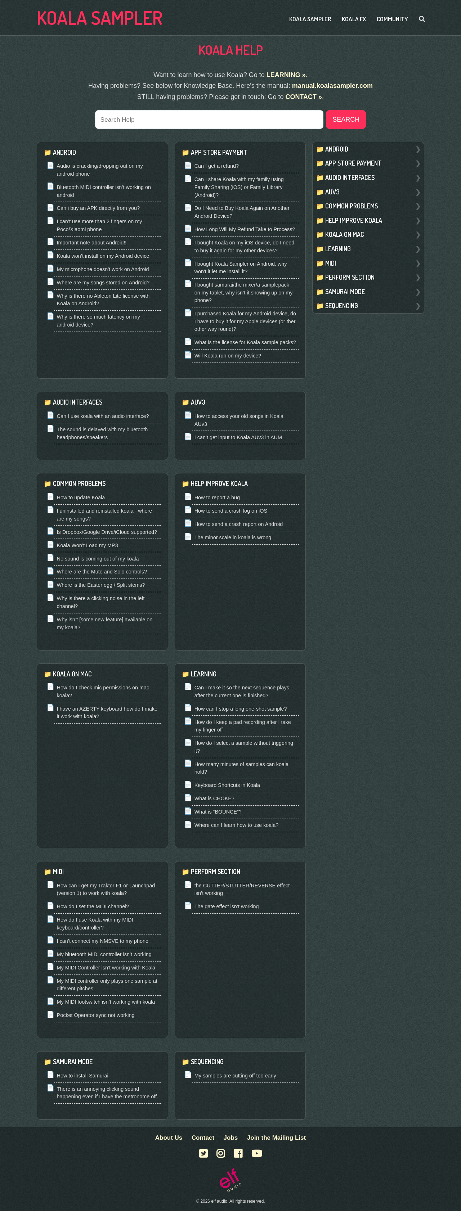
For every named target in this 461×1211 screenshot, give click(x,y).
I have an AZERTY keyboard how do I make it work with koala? (107, 713)
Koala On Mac (72, 674)
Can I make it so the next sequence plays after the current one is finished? (241, 692)
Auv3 (198, 403)
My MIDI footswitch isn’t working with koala (106, 1002)
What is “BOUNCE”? (218, 812)
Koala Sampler (99, 17)
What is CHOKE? (214, 799)
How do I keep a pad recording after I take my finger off (242, 726)
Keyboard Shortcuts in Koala (227, 786)
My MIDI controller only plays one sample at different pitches (107, 985)
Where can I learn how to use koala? (236, 826)
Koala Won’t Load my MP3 (87, 546)
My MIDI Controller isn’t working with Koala (106, 968)
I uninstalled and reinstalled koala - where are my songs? (104, 515)
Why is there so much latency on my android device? (98, 321)
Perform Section (215, 872)
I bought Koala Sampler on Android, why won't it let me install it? (240, 268)
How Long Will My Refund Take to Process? (244, 230)
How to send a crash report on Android (238, 524)
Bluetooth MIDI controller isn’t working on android (104, 191)
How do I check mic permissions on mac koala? (103, 692)
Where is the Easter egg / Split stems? (101, 586)
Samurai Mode (73, 1062)
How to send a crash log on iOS (230, 511)
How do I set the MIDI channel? (93, 907)
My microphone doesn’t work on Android (103, 270)
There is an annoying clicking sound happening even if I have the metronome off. (107, 1093)
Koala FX (354, 19)
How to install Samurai (82, 1076)
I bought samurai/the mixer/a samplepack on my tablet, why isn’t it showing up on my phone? (243, 293)
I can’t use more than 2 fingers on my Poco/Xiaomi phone (99, 226)
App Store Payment (219, 153)
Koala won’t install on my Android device (103, 256)
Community (392, 19)
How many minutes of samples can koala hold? (241, 768)
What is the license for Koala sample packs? (245, 343)
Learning (203, 674)
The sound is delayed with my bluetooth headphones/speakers (102, 434)
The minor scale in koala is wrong (233, 538)
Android (64, 153)
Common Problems (79, 484)
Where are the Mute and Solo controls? (102, 572)
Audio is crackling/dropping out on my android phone (100, 170)
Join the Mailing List (276, 1137)
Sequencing (207, 1062)
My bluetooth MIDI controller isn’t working (104, 955)
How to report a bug (217, 498)
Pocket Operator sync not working (96, 1016)
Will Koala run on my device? (227, 356)
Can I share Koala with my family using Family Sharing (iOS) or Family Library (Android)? (239, 187)
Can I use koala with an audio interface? (103, 416)
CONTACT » (303, 96)
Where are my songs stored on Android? (103, 283)
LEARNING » (286, 74)
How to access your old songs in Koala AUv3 (238, 420)
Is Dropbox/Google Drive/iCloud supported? (107, 532)
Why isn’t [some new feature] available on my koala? (105, 624)
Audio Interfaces (77, 403)
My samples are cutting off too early (235, 1076)
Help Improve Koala (219, 484)
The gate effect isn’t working (226, 907)
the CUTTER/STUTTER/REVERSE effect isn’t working (242, 890)
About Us (169, 1137)
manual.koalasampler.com (332, 85)
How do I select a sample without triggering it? (243, 748)
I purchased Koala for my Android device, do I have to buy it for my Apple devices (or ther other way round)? (245, 322)
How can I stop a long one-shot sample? (240, 709)
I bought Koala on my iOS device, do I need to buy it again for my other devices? (244, 247)
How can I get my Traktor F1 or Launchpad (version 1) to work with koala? (106, 890)
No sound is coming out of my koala (98, 559)
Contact (203, 1137)
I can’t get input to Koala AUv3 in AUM (238, 438)
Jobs (231, 1137)
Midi (58, 872)
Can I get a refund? (216, 167)
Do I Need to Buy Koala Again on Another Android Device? (242, 213)
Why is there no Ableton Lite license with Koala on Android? (103, 300)
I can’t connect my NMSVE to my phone (102, 941)
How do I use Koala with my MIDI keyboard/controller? (95, 924)
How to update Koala (81, 498)
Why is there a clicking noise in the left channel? (101, 603)
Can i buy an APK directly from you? (98, 209)
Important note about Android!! (92, 243)
